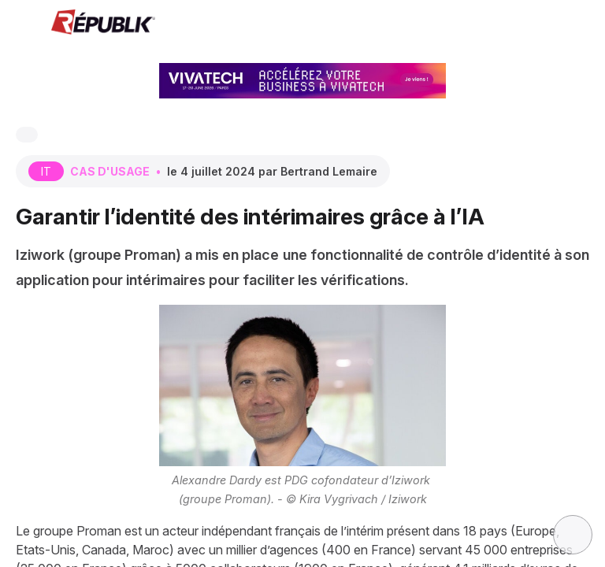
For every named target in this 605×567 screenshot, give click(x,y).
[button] (23, 23)
